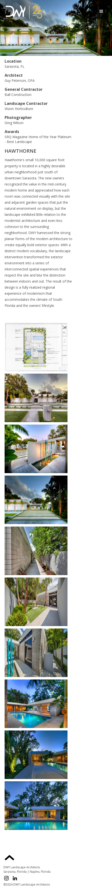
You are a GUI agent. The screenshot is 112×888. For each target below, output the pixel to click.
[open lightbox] (36, 347)
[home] (22, 11)
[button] (101, 11)
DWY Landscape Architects (21, 867)
